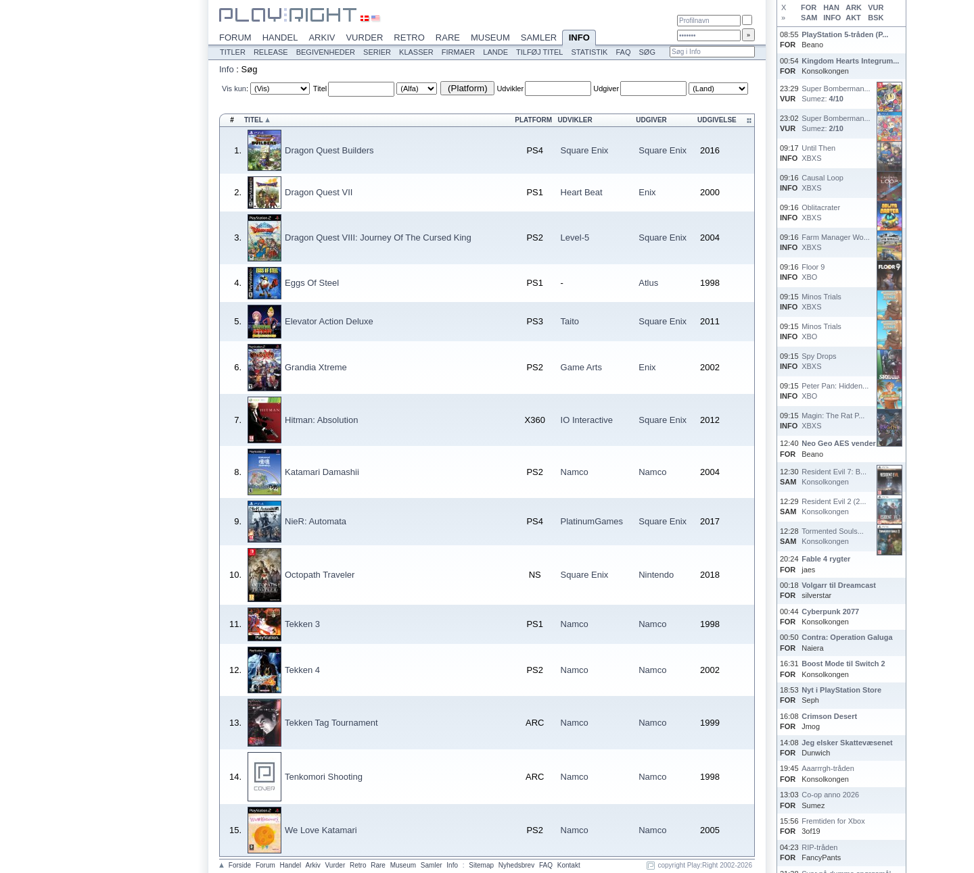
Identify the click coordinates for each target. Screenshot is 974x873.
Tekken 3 (302, 624)
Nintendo (656, 575)
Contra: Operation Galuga (847, 637)
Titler (233, 52)
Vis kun (234, 88)
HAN (831, 7)
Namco (574, 472)
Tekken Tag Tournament (331, 723)
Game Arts (581, 367)
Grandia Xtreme (316, 367)
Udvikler (510, 88)
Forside (240, 865)
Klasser (416, 52)
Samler (539, 37)
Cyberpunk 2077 (830, 611)
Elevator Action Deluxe (329, 321)
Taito (570, 321)
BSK (875, 18)
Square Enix (585, 150)
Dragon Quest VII (318, 192)
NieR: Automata (315, 521)
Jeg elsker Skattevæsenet (847, 743)
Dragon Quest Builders (329, 150)
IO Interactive (587, 420)
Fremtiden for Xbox (833, 821)
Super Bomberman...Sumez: (836, 93)
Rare (448, 37)
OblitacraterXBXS (821, 212)
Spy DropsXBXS (819, 361)
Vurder (364, 37)
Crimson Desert (829, 716)
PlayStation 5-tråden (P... (845, 34)
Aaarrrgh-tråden (828, 768)
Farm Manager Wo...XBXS (836, 242)
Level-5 (575, 237)
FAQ (623, 52)
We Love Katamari (321, 830)
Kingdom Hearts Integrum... (850, 61)
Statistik (589, 52)
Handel (280, 37)
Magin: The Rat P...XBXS (833, 420)
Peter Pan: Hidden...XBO (835, 391)
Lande (495, 52)
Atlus (648, 283)
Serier (377, 52)
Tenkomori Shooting (324, 777)
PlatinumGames (592, 521)
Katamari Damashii (322, 472)
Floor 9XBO (813, 272)
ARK (853, 7)
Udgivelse (717, 120)
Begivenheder (325, 52)
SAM (809, 18)
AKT (853, 18)
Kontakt (568, 865)
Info (579, 38)
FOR (808, 7)
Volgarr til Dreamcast (839, 585)
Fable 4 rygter (826, 559)
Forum (235, 37)
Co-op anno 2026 (830, 795)
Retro (409, 37)
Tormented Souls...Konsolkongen (833, 536)
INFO (832, 18)
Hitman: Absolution (321, 420)
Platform (533, 120)
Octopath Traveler (319, 575)
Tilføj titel (539, 52)
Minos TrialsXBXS (821, 302)
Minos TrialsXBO (821, 331)
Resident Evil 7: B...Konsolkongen (834, 477)
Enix (647, 192)
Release (271, 52)
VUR (875, 7)
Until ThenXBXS (818, 153)
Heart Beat (582, 192)
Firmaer (459, 52)
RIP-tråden (819, 847)
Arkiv (321, 37)
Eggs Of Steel (312, 283)
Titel (320, 88)
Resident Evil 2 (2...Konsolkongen (834, 506)
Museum (490, 37)
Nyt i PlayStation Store (841, 690)
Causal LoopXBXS (822, 183)
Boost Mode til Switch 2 (843, 663)
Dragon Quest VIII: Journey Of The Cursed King (378, 237)
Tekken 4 (302, 670)
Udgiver (606, 88)
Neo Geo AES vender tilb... (848, 443)
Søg (647, 52)
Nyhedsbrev (516, 865)
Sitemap (481, 865)
